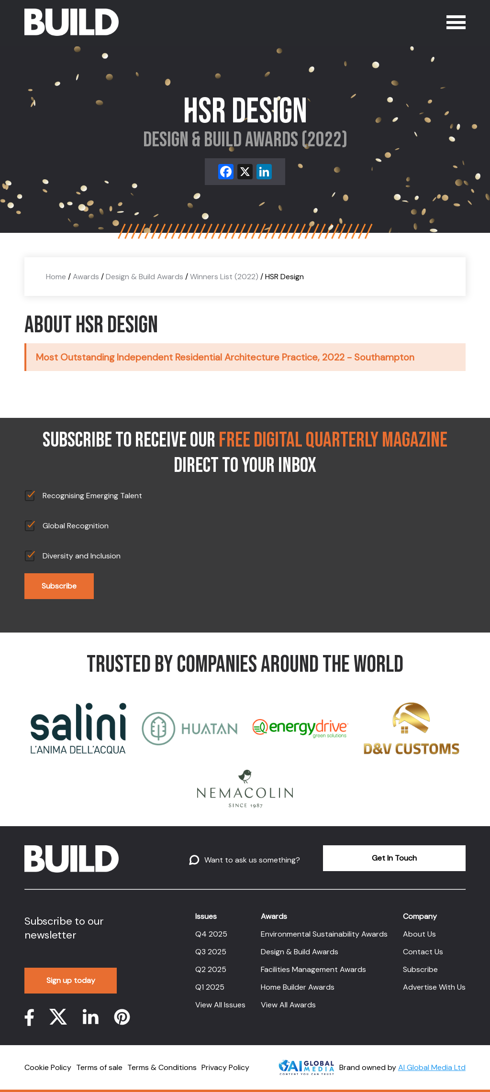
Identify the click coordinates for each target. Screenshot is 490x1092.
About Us (419, 934)
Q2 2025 (210, 969)
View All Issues (220, 1005)
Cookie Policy (47, 1067)
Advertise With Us (434, 987)
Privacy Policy (225, 1067)
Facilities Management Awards (313, 969)
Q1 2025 (209, 987)
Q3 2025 (210, 952)
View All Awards (288, 1005)
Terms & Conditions (162, 1067)
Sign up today (70, 980)
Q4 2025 (211, 934)
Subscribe (59, 586)
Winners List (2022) (224, 277)
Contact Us (423, 952)
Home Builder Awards (297, 987)
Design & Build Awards (144, 277)
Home (56, 277)
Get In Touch (394, 858)
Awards (86, 277)
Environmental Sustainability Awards (324, 934)
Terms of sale (99, 1067)
